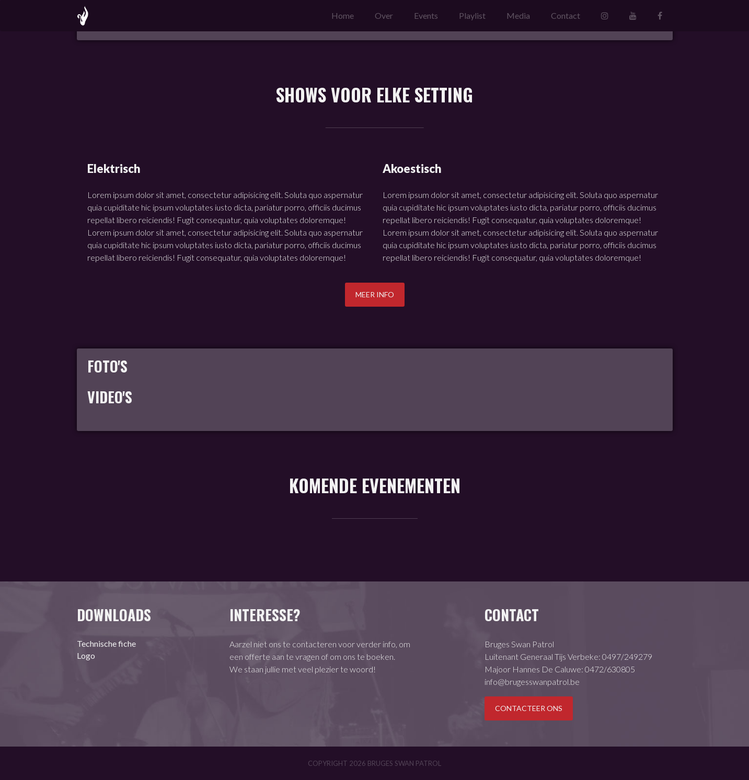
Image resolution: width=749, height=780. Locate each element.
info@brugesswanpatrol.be (532, 681)
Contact (565, 15)
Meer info (374, 294)
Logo (86, 655)
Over (384, 15)
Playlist (472, 15)
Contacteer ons (528, 708)
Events (426, 15)
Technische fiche (106, 643)
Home (342, 15)
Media (518, 15)
